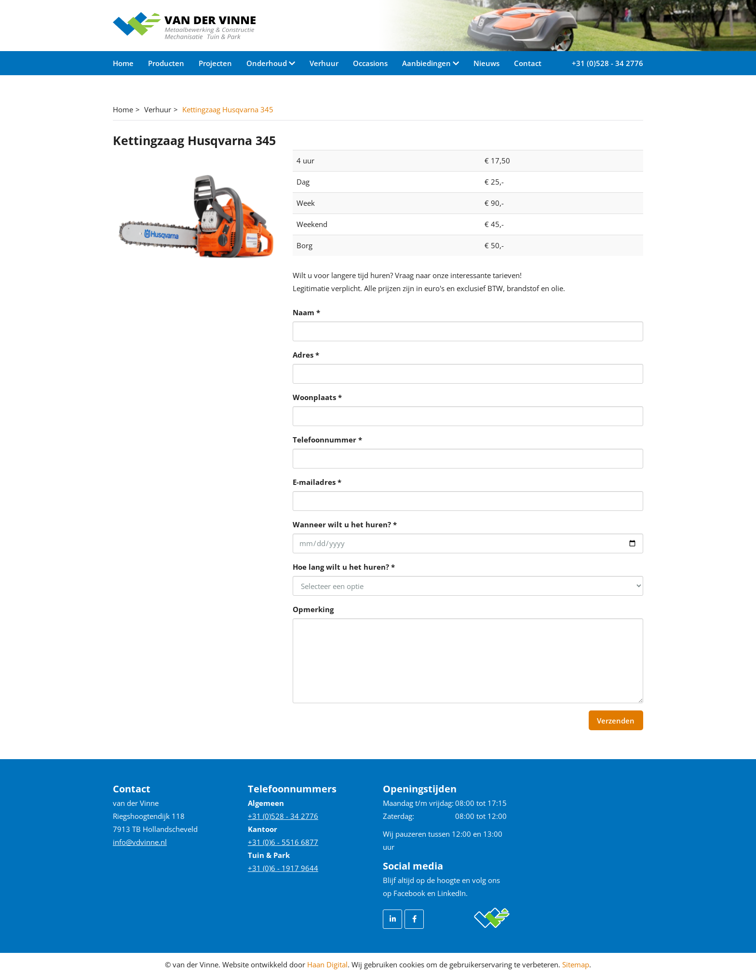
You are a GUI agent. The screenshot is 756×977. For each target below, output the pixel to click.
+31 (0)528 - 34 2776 (607, 63)
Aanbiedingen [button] (427, 63)
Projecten (215, 63)
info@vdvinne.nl (140, 842)
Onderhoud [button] (267, 63)
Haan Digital (327, 964)
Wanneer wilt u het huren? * (345, 524)
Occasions (370, 63)
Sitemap (575, 964)
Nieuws (486, 63)
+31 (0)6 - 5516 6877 (283, 842)
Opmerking (313, 609)
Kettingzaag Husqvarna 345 (227, 109)
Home (123, 63)
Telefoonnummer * (327, 439)
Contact (527, 63)
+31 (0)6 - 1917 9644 (283, 868)
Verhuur (324, 63)
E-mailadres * (317, 482)
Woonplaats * (317, 397)
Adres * (306, 355)
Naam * (306, 312)
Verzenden (615, 720)
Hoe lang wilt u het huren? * (344, 567)
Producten (166, 63)
